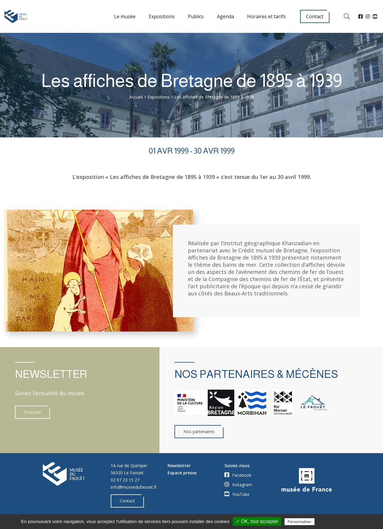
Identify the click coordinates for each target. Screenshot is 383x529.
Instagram (238, 484)
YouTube (237, 494)
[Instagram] (367, 16)
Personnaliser (299, 521)
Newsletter (179, 465)
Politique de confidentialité (341, 521)
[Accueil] (16, 16)
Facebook (237, 475)
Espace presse (182, 473)
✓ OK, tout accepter (257, 521)
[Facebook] (360, 16)
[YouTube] (375, 16)
